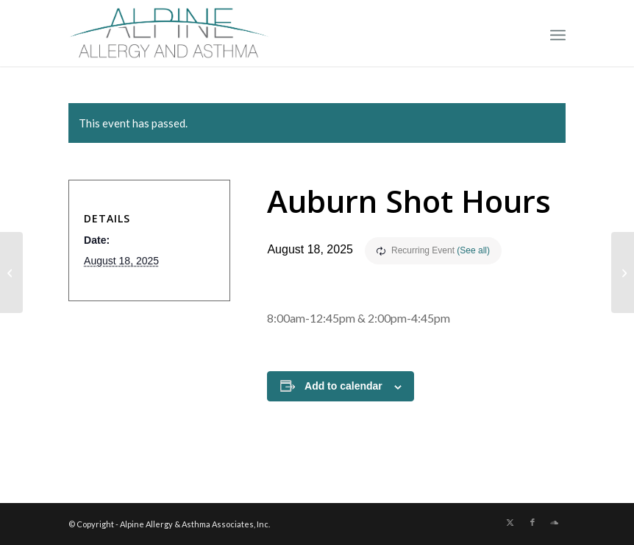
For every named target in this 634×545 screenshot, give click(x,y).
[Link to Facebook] (532, 522)
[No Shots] (11, 272)
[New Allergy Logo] (169, 33)
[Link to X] (510, 522)
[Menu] (558, 33)
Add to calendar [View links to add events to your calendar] (343, 386)
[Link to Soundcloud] (555, 522)
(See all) (473, 250)
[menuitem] (558, 33)
